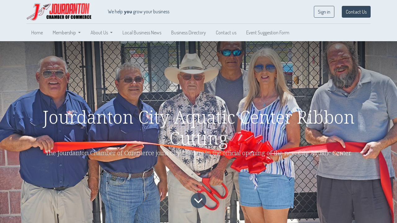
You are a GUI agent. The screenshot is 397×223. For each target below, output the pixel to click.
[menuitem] (37, 32)
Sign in (324, 12)
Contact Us (356, 12)
